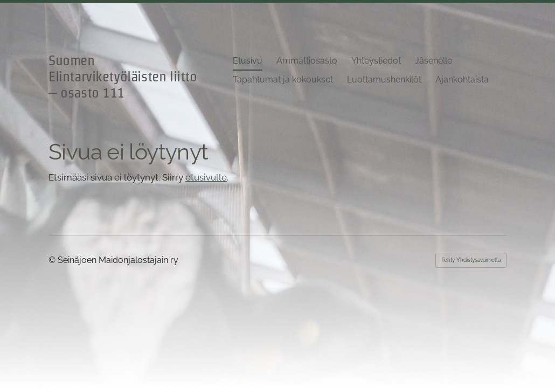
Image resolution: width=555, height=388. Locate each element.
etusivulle (206, 177)
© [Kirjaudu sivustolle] (53, 260)
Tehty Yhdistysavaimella (471, 260)
